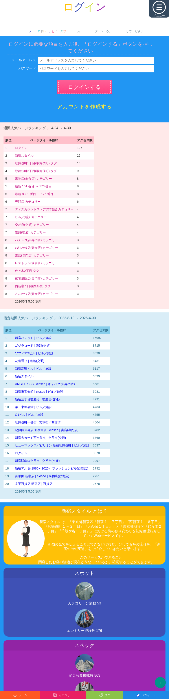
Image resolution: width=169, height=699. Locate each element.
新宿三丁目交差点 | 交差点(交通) (37, 399)
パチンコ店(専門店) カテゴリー (36, 240)
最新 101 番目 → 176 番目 (33, 186)
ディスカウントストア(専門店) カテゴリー (44, 209)
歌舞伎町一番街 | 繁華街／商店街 (38, 422)
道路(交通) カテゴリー (30, 232)
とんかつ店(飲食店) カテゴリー (36, 294)
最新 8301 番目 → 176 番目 (34, 194)
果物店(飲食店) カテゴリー (33, 178)
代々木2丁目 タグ (27, 270)
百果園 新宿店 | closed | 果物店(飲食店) (42, 476)
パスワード (27, 68)
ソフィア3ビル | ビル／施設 (34, 353)
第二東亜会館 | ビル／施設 (33, 407)
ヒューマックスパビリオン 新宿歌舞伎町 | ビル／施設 (52, 445)
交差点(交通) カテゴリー (32, 224)
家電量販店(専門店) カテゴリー (36, 278)
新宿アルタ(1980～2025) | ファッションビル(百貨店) (51, 468)
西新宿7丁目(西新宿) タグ (33, 286)
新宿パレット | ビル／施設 (33, 338)
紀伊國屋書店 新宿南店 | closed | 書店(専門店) (47, 430)
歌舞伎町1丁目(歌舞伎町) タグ (36, 163)
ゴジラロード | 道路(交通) (32, 345)
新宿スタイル (24, 155)
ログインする (84, 87)
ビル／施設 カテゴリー (31, 217)
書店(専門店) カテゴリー (32, 255)
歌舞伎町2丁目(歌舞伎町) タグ (36, 171)
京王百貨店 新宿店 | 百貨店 (33, 484)
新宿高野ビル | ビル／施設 (33, 368)
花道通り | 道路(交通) (29, 361)
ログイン (21, 148)
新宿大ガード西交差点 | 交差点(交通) (40, 437)
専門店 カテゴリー (27, 201)
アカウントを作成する (84, 106)
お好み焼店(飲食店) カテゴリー (36, 247)
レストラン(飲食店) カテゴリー (36, 263)
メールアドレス (23, 60)
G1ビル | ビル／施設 (29, 414)
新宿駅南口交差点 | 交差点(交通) (37, 460)
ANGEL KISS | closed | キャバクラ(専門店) (45, 384)
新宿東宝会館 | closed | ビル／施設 (39, 391)
